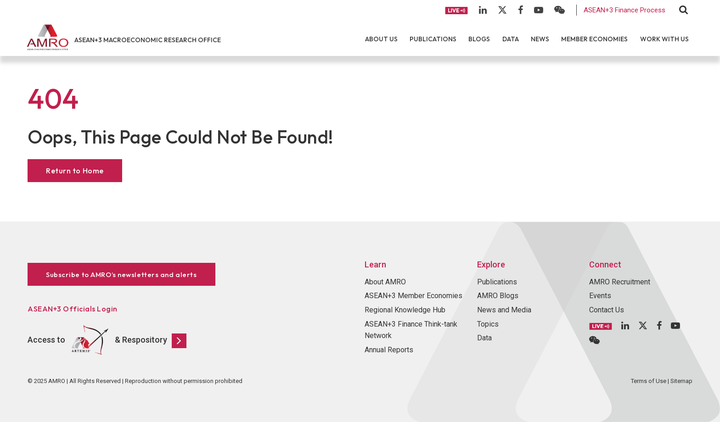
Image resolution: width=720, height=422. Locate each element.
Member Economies (594, 39)
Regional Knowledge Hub (405, 309)
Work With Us (664, 39)
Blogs (479, 39)
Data (510, 39)
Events (600, 295)
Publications (433, 39)
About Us (381, 39)
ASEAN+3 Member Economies (413, 295)
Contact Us (606, 309)
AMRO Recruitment (619, 282)
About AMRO (385, 282)
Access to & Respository (107, 340)
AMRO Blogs (497, 295)
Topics (488, 324)
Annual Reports (389, 349)
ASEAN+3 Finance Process (624, 10)
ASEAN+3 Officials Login (73, 308)
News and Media (504, 309)
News (540, 39)
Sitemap (681, 381)
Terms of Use (648, 381)
